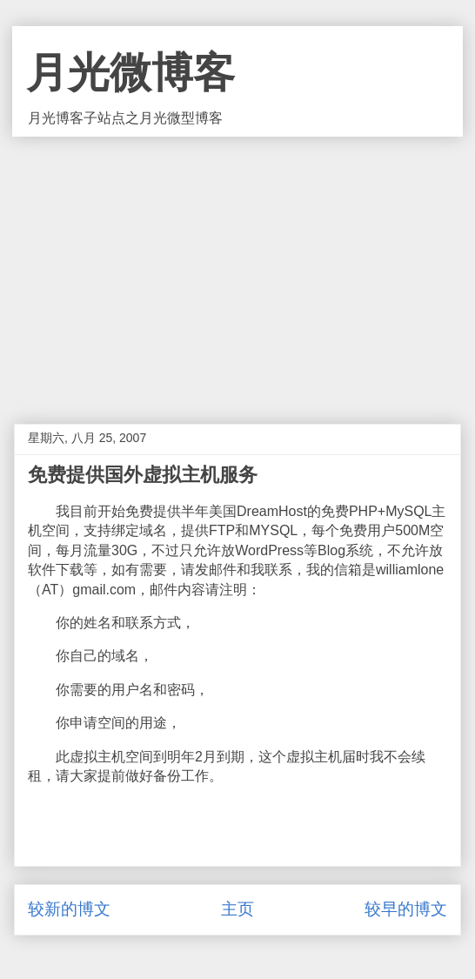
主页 (237, 909)
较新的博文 (69, 909)
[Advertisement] (237, 267)
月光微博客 (130, 73)
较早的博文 (406, 909)
